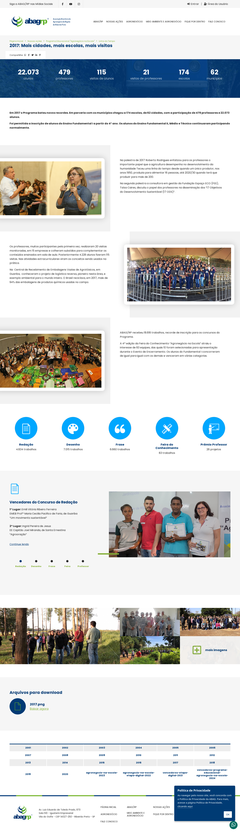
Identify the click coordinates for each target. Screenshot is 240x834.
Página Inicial (16, 41)
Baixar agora (39, 708)
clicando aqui (185, 806)
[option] (120, 524)
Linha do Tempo (107, 41)
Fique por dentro (195, 21)
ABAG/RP (98, 21)
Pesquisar (230, 21)
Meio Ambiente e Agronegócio (163, 21)
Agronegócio (134, 21)
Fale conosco (216, 21)
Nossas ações (114, 21)
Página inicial (88, 21)
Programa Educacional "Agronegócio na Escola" (70, 41)
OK (228, 814)
